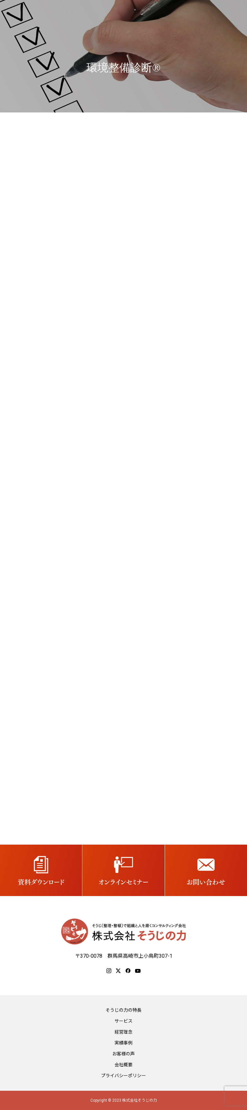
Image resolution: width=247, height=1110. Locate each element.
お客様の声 (123, 1054)
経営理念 (123, 1032)
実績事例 (123, 1043)
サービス (123, 1021)
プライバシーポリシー (123, 1075)
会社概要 (123, 1064)
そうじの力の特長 (123, 1010)
